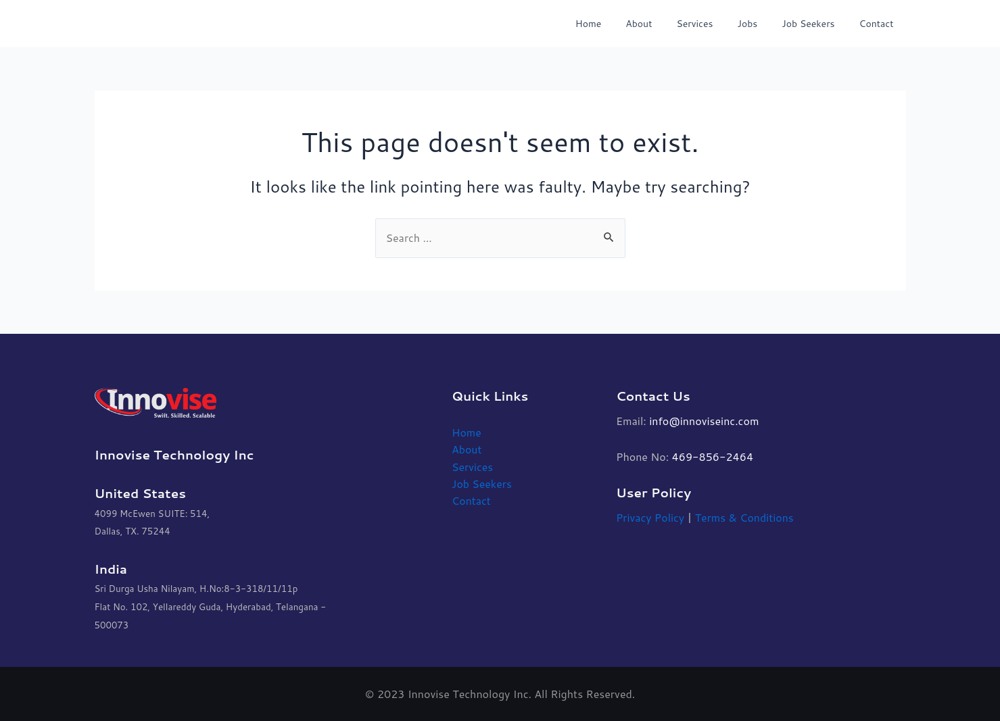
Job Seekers (816, 23)
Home (618, 23)
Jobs (761, 23)
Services (713, 23)
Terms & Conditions (745, 517)
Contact (879, 23)
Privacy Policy (650, 517)
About (663, 23)
